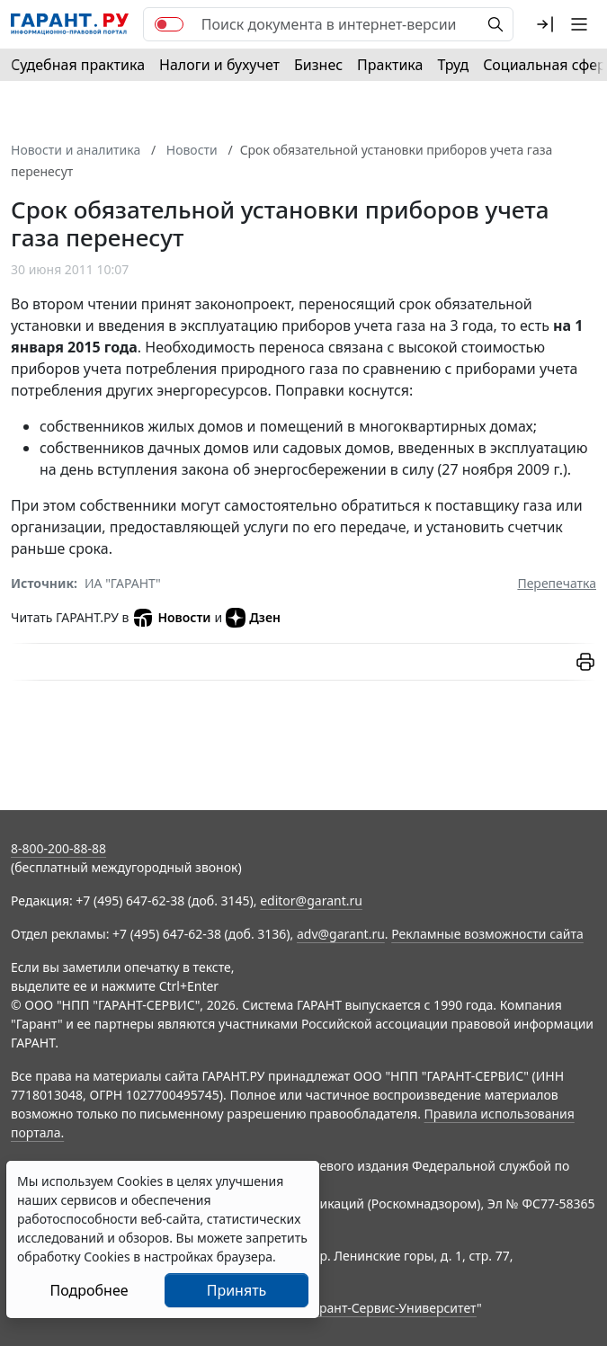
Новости (171, 617)
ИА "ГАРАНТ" (123, 583)
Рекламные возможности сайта (487, 933)
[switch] (169, 24)
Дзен (253, 618)
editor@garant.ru (311, 900)
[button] (545, 24)
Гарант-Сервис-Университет (392, 1307)
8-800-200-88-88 (58, 848)
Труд (453, 65)
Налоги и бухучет (219, 65)
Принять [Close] (237, 1290)
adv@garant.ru (341, 933)
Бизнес (318, 65)
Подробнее (88, 1290)
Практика (390, 65)
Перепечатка (556, 583)
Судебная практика (78, 65)
